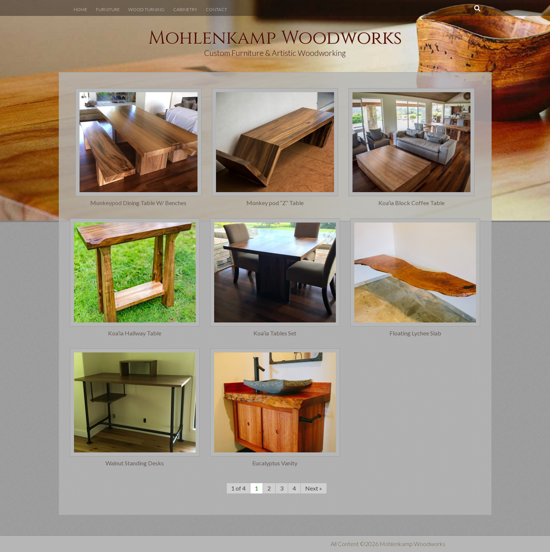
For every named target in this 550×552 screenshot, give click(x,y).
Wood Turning (146, 9)
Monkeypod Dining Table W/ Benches (138, 203)
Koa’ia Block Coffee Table (411, 203)
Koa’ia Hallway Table (134, 333)
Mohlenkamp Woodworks (275, 38)
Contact (216, 9)
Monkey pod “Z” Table (275, 203)
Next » (313, 488)
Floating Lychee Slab (415, 333)
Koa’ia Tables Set (274, 333)
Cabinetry (185, 9)
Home (80, 9)
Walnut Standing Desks (134, 463)
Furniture (108, 9)
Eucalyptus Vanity (274, 463)
